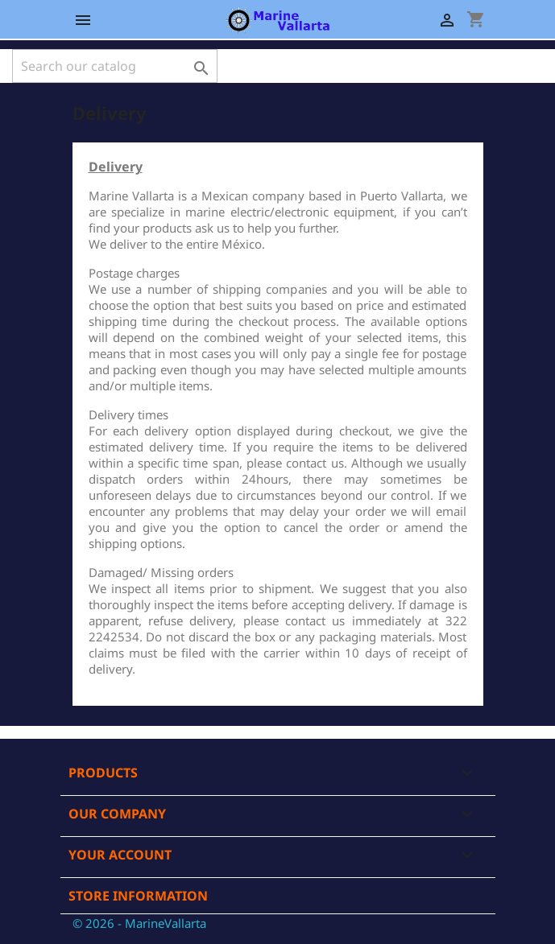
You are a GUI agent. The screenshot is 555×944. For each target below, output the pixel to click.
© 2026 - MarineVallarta (139, 923)
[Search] (114, 66)
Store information (138, 896)
